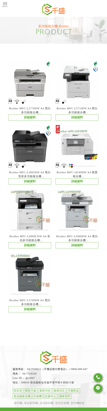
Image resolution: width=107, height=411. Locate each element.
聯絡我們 (64, 397)
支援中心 (50, 397)
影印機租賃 (78, 404)
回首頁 (18, 392)
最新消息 (45, 392)
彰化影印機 (31, 404)
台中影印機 (46, 404)
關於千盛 (30, 392)
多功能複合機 (22, 397)
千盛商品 (73, 392)
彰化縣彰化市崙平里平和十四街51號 (52, 383)
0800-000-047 (79, 370)
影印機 (18, 404)
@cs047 (30, 379)
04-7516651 (34, 370)
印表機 (37, 397)
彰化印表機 (62, 404)
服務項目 (59, 392)
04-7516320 (29, 375)
